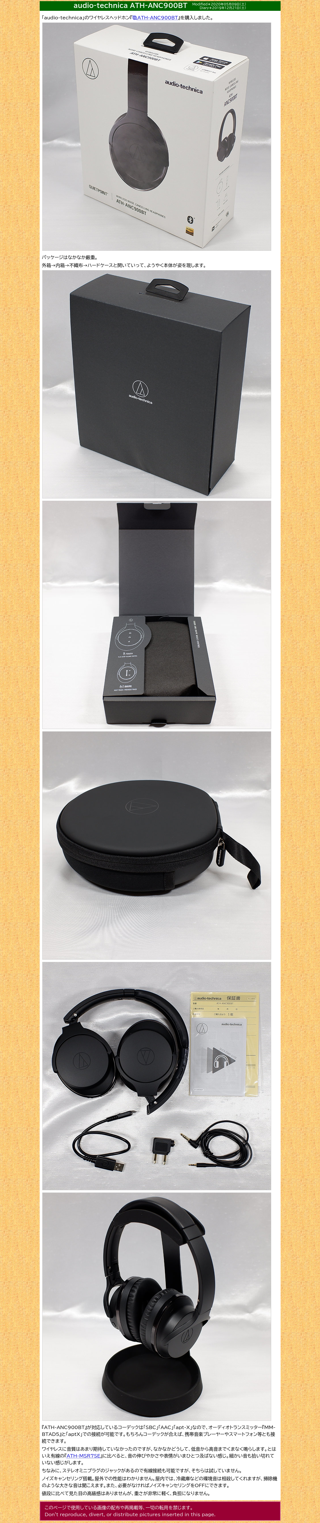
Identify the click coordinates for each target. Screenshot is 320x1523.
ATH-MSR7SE (83, 1456)
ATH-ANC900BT (157, 17)
